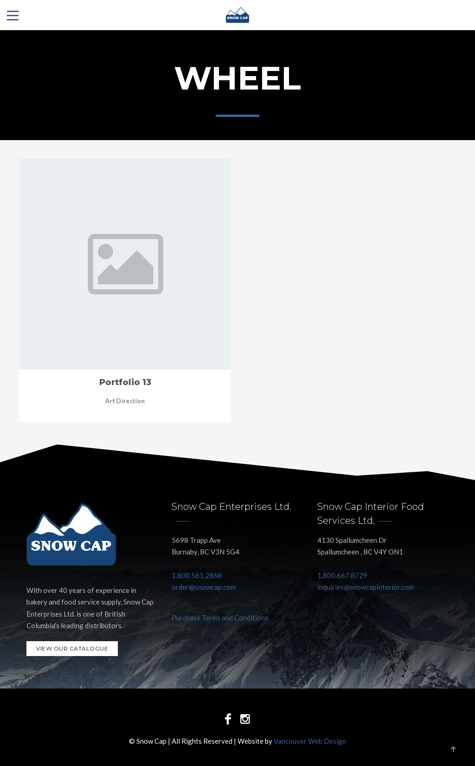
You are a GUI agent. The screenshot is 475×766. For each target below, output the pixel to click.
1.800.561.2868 (197, 575)
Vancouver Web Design (310, 741)
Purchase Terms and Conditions (220, 617)
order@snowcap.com (204, 587)
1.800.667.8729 (342, 575)
